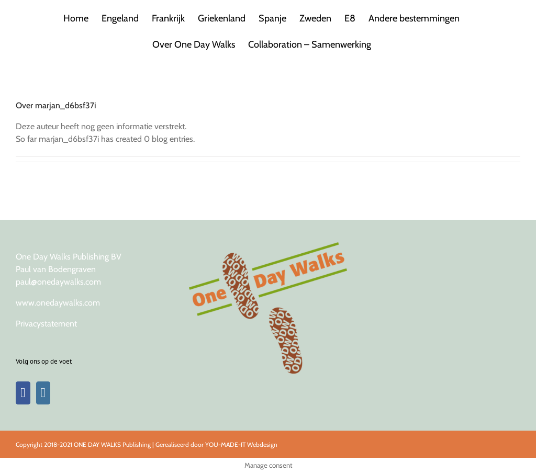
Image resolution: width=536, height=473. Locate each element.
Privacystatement (46, 324)
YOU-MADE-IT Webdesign (241, 444)
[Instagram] (43, 392)
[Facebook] (23, 392)
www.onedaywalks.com (58, 303)
